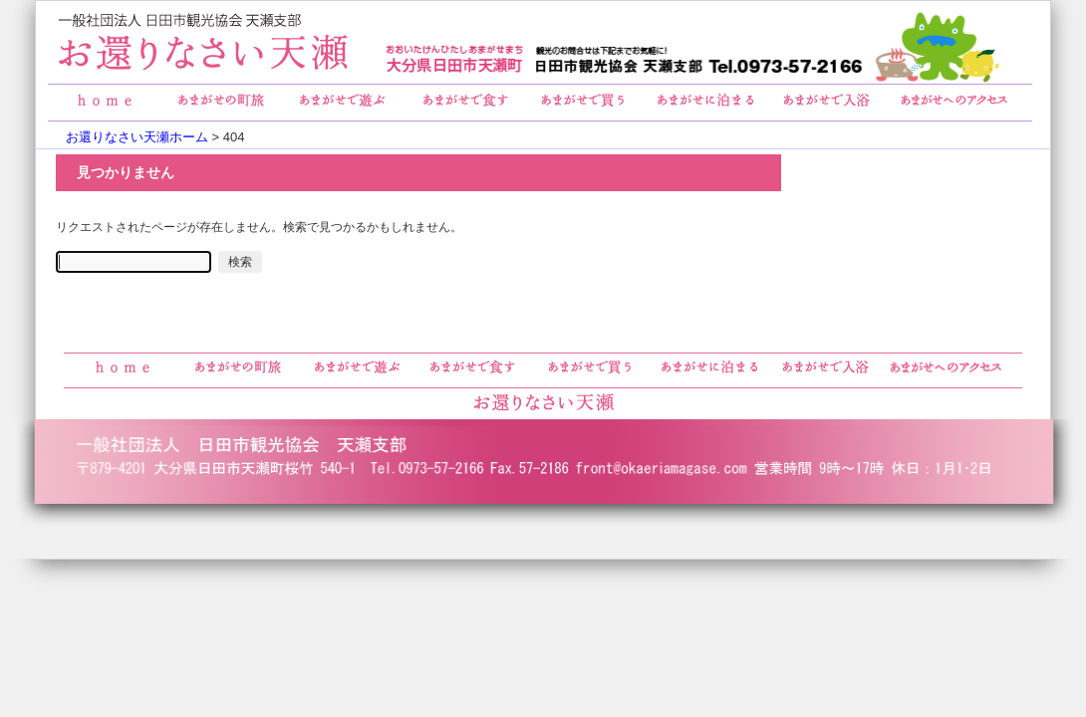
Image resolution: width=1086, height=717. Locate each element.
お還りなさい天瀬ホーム (137, 136)
